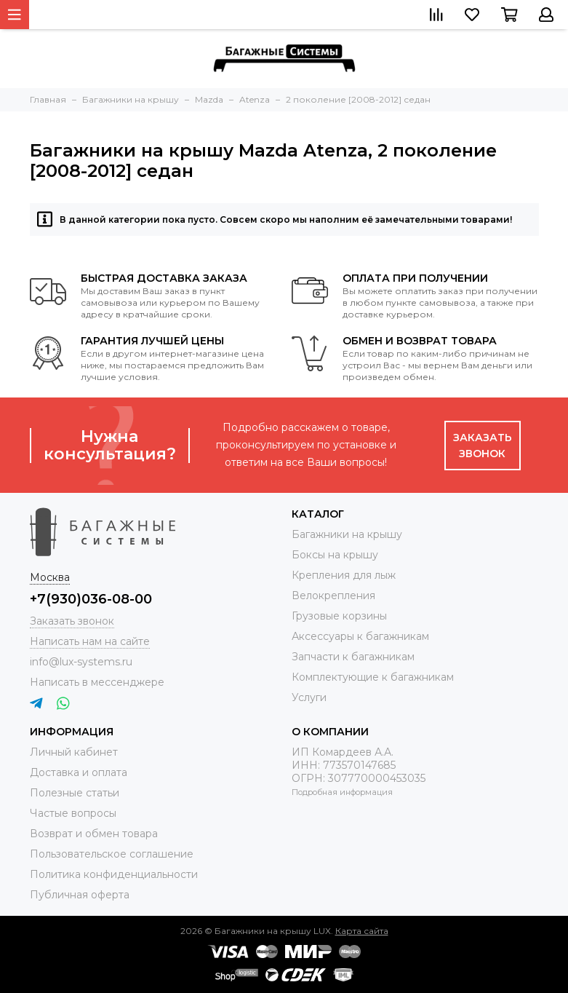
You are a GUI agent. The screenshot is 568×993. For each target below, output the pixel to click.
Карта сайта (361, 930)
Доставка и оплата (78, 772)
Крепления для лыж (344, 575)
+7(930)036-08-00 (91, 599)
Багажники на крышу (347, 534)
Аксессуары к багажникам (360, 636)
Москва (50, 577)
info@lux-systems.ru (81, 661)
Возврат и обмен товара (94, 833)
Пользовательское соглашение (111, 854)
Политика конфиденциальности (114, 874)
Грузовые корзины (339, 615)
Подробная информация (342, 792)
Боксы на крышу (335, 554)
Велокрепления (333, 595)
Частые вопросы (73, 813)
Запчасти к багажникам (353, 656)
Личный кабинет (74, 752)
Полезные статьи (74, 792)
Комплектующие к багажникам (373, 677)
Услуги (309, 697)
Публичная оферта (79, 894)
